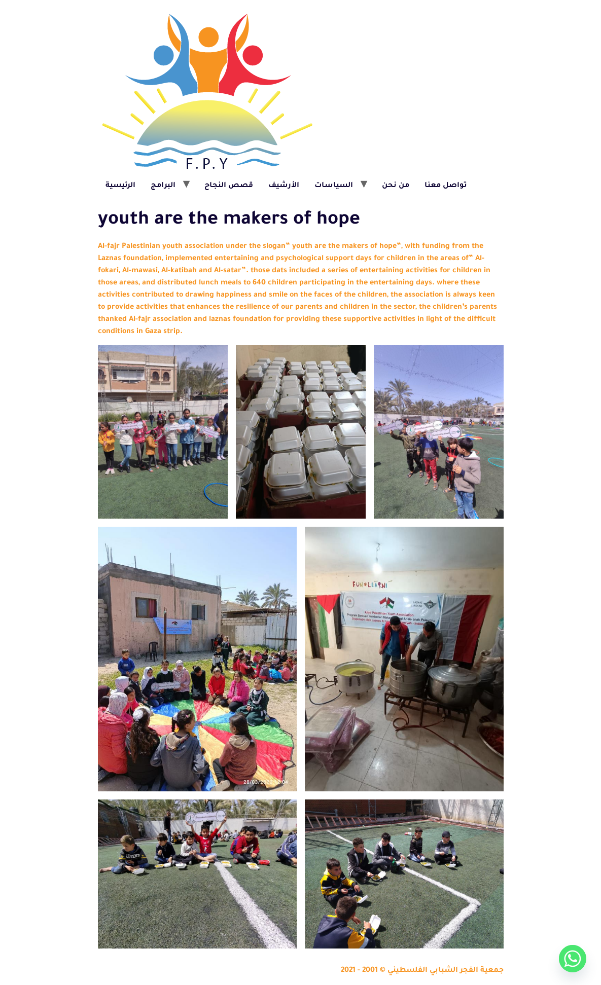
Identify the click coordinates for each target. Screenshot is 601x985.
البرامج (163, 186)
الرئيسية (120, 186)
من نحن (395, 186)
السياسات (333, 186)
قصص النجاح (228, 186)
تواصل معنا (446, 186)
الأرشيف (283, 186)
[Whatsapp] (572, 958)
